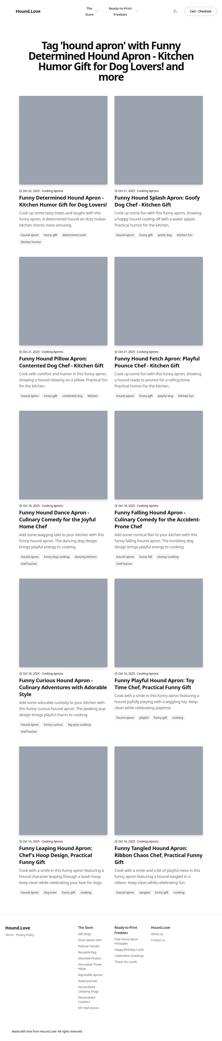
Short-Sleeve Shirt (90, 940)
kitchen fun (184, 235)
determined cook (74, 235)
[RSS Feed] (175, 11)
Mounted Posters (89, 958)
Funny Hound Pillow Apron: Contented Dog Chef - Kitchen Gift (61, 362)
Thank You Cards (125, 962)
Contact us (158, 940)
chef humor (29, 564)
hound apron (30, 235)
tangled (144, 892)
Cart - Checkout (200, 11)
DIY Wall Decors (88, 1008)
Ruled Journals (87, 981)
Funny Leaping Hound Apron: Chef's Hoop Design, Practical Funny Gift (55, 855)
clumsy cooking (167, 557)
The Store (91, 11)
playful (144, 718)
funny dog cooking (56, 557)
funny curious (53, 724)
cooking (177, 718)
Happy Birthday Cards (129, 950)
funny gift (50, 235)
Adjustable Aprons (90, 975)
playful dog (165, 396)
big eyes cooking (79, 724)
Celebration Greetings (129, 956)
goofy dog (165, 235)
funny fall (145, 557)
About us (157, 934)
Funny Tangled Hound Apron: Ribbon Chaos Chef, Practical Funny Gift (158, 855)
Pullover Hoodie (88, 946)
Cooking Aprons (52, 191)
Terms (9, 935)
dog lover (50, 892)
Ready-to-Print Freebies (123, 11)
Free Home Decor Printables (126, 941)
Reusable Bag (87, 952)
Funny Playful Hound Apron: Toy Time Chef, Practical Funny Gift (154, 684)
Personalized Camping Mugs (88, 989)
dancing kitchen (86, 557)
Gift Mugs (84, 934)
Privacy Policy (25, 935)
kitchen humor (31, 242)
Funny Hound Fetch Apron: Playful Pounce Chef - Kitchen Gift (157, 362)
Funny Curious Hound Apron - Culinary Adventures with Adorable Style (63, 687)
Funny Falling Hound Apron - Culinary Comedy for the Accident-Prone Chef (157, 519)
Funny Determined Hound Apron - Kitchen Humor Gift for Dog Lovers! (63, 201)
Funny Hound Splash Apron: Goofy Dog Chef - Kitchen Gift (157, 201)
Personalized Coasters (86, 999)
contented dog (72, 396)
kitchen (93, 396)
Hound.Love (17, 928)
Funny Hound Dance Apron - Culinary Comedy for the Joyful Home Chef (57, 519)
